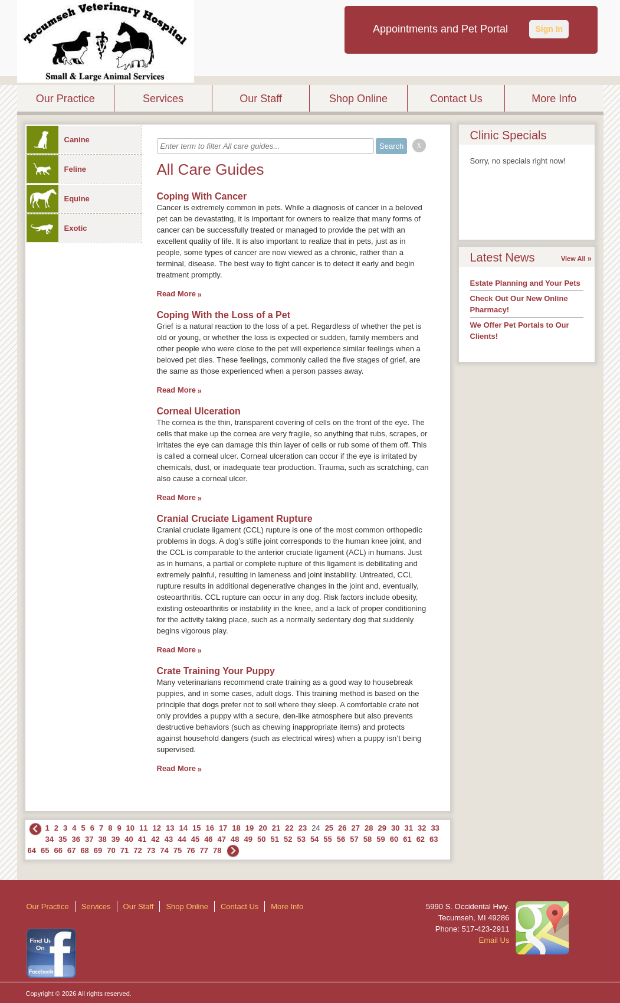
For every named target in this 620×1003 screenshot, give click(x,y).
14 (183, 828)
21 (276, 828)
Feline (57, 169)
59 (380, 839)
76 (190, 850)
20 (262, 828)
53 (301, 839)
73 (151, 850)
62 (420, 839)
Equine (58, 199)
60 (394, 839)
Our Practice (65, 98)
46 (208, 839)
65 (45, 850)
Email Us (493, 940)
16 (209, 828)
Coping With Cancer (202, 196)
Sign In (549, 29)
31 (408, 828)
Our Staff (261, 98)
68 (84, 850)
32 (422, 828)
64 (32, 850)
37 (89, 839)
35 (62, 839)
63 (433, 839)
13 (170, 828)
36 (75, 839)
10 (130, 828)
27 (356, 828)
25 (329, 828)
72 (137, 850)
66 (58, 850)
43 (169, 839)
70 (111, 850)
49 (248, 839)
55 (327, 839)
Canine (58, 139)
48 (235, 839)
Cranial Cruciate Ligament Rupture (235, 519)
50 (261, 839)
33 (435, 828)
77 (204, 850)
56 (341, 839)
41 (142, 839)
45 (195, 839)
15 (196, 828)
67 (71, 850)
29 (382, 828)
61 (407, 839)
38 (102, 839)
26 (342, 828)
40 (128, 839)
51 (274, 839)
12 (157, 828)
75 (177, 850)
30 (395, 828)
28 (369, 828)
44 (182, 839)
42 (155, 839)
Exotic (57, 228)
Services (163, 98)
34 (49, 839)
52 (288, 839)
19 (249, 828)
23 (302, 828)
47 (222, 839)
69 (98, 850)
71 (124, 850)
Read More (176, 293)
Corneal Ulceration (199, 411)
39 (115, 839)
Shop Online (358, 98)
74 (164, 850)
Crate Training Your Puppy (216, 671)
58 (367, 839)
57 (354, 839)
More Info (554, 98)
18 (236, 828)
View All (573, 258)
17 (223, 828)
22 (289, 828)
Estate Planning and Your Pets (525, 283)
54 (314, 839)
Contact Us (456, 98)
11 (143, 828)
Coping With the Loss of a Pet (224, 315)
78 (217, 850)
